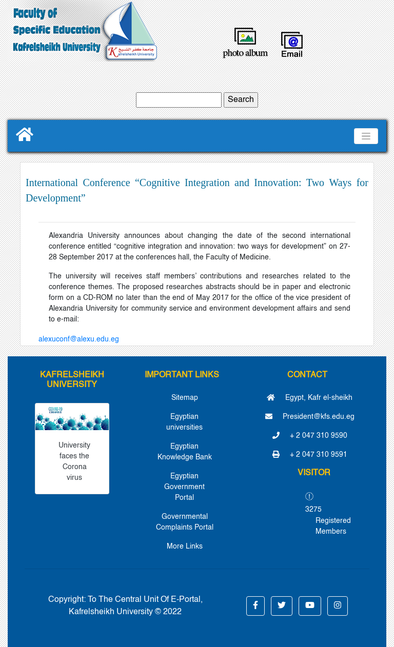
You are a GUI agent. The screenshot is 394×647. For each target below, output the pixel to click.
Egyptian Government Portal (184, 487)
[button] (255, 606)
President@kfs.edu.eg (309, 416)
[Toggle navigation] (366, 136)
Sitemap (184, 397)
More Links (185, 546)
